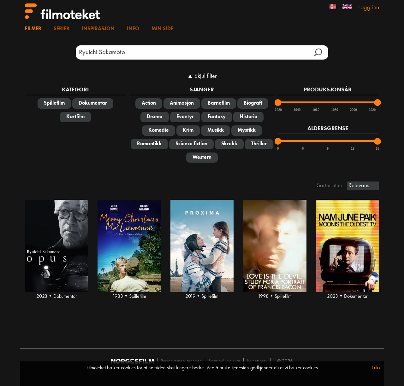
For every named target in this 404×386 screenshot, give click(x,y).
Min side (162, 29)
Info (133, 29)
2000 (353, 110)
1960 (315, 110)
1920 (278, 110)
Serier (61, 29)
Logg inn (368, 7)
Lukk (376, 368)
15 (377, 148)
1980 (334, 110)
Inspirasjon (98, 29)
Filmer (33, 29)
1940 (297, 110)
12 (352, 148)
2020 (372, 110)
